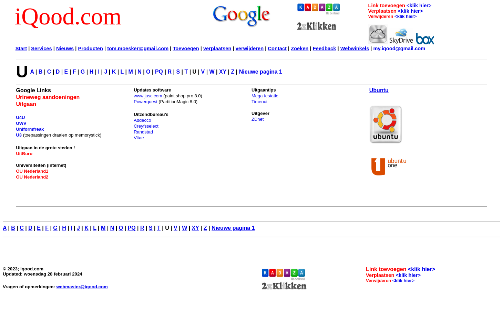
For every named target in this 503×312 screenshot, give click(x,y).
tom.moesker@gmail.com (137, 48)
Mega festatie (265, 95)
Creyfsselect (146, 126)
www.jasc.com (148, 95)
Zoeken (299, 48)
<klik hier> (419, 5)
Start (21, 48)
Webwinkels (354, 48)
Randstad (143, 132)
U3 (19, 135)
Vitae (139, 137)
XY (222, 72)
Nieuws (65, 48)
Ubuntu (379, 90)
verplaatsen (217, 48)
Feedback (324, 48)
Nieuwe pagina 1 (260, 72)
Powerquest (145, 101)
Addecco (142, 120)
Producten (90, 48)
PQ (159, 72)
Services (41, 48)
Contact (277, 48)
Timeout (259, 101)
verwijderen (250, 48)
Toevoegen (186, 48)
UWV (21, 123)
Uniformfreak (30, 129)
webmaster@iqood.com (82, 286)
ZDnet (258, 119)
